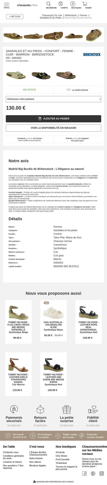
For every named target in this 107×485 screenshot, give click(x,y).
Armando (60, 452)
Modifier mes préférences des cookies (53, 481)
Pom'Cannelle (62, 459)
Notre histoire (36, 458)
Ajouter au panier (53, 119)
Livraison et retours (12, 462)
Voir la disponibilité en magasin (53, 128)
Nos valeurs (35, 462)
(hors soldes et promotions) (29, 139)
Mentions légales (37, 465)
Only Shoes (61, 456)
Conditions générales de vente (13, 457)
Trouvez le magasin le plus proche (66, 467)
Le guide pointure (77, 90)
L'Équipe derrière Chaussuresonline (38, 453)
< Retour (14, 16)
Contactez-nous (11, 452)
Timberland (61, 463)
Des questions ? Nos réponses (13, 466)
